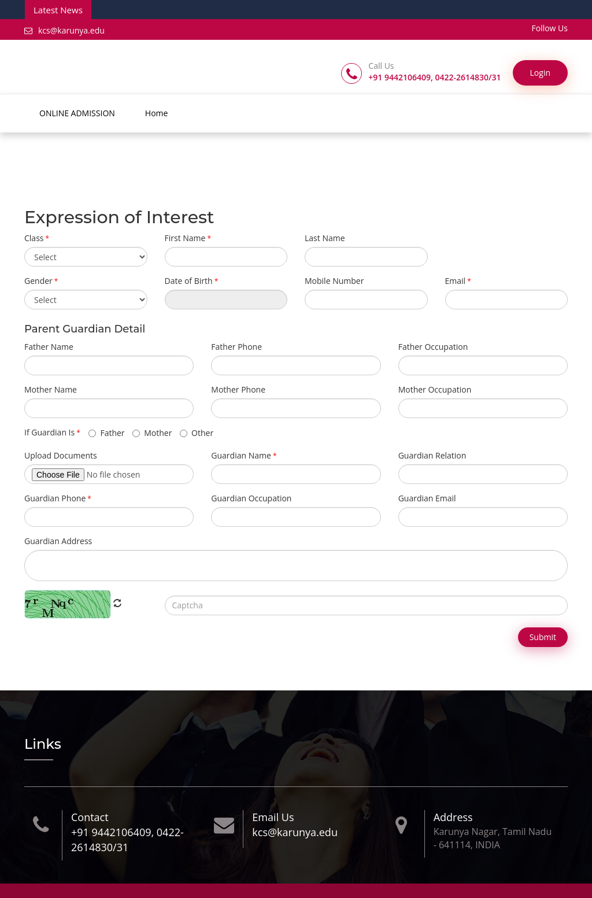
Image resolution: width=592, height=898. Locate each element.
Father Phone (236, 346)
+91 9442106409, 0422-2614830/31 (127, 839)
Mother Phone (238, 389)
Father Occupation (433, 346)
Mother (152, 432)
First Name (185, 237)
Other (196, 432)
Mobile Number (334, 280)
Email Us (273, 817)
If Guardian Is (55, 432)
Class (33, 237)
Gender (38, 280)
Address (453, 817)
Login (540, 72)
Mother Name (50, 389)
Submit (543, 636)
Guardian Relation (432, 455)
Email (455, 280)
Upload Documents (60, 455)
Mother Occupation (435, 389)
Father (106, 432)
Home (156, 113)
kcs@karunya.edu (64, 30)
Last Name (325, 237)
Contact (90, 817)
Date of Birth (189, 280)
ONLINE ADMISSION (77, 113)
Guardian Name (241, 455)
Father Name (48, 346)
